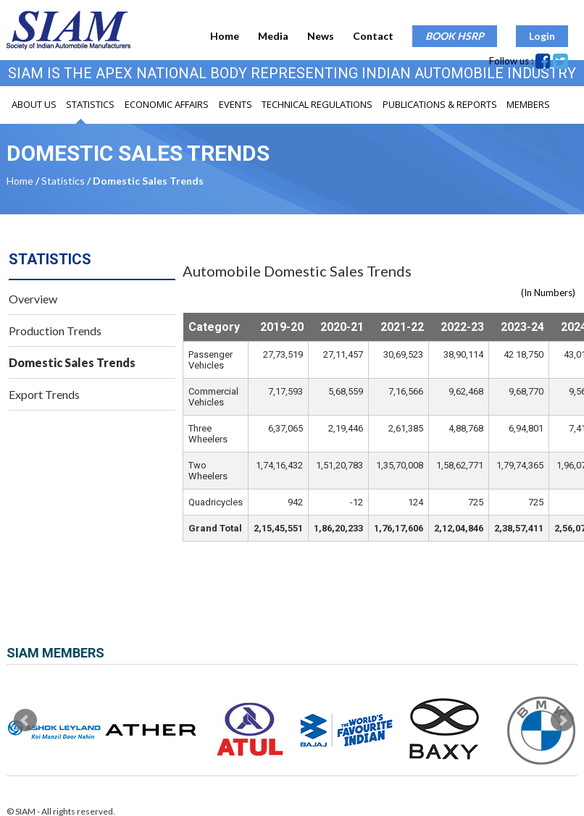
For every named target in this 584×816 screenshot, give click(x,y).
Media (273, 36)
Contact (373, 36)
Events (235, 104)
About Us (34, 104)
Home (224, 36)
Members (528, 104)
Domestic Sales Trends (72, 362)
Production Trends (55, 330)
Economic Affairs (167, 104)
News (320, 36)
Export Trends (44, 394)
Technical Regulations (317, 104)
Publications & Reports (440, 104)
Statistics (90, 104)
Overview (33, 299)
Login (542, 36)
